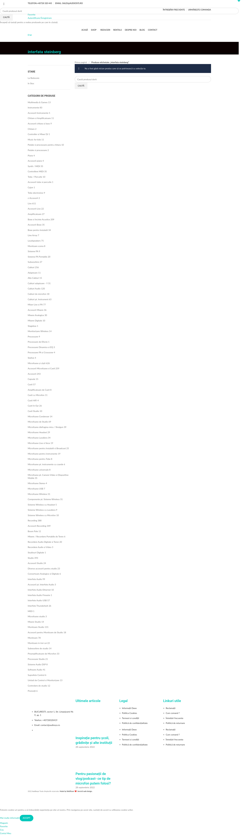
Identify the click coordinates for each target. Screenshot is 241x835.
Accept (26, 818)
